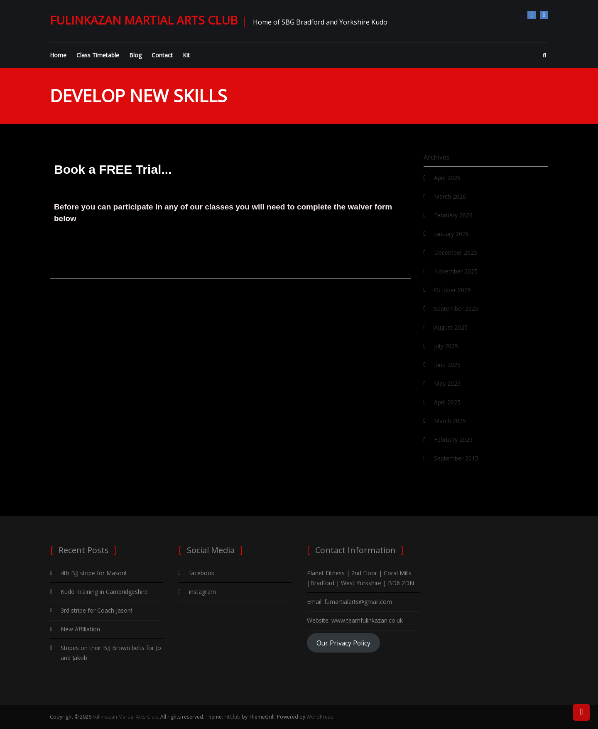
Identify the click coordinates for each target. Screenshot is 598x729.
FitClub (232, 716)
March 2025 (450, 421)
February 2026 (453, 215)
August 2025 (451, 327)
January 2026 (451, 234)
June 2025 (447, 365)
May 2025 (447, 383)
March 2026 (450, 196)
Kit (186, 55)
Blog (135, 55)
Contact (162, 55)
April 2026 (447, 178)
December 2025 (455, 252)
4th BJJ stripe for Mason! (93, 573)
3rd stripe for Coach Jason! (96, 610)
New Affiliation (80, 629)
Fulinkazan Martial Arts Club (144, 20)
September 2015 (456, 458)
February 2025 (453, 439)
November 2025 (456, 271)
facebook (531, 15)
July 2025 (446, 346)
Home (58, 55)
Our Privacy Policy (343, 643)
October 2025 (452, 290)
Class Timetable (97, 55)
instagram (544, 15)
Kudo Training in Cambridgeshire (104, 592)
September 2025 (456, 309)
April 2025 (447, 402)
